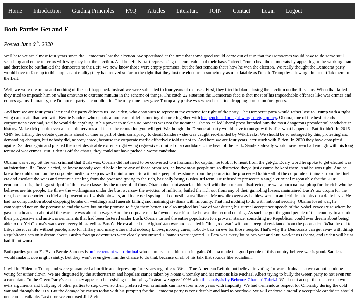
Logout (294, 11)
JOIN (215, 11)
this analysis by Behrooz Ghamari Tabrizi (239, 279)
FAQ (131, 11)
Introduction (47, 11)
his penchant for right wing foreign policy (239, 117)
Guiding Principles (93, 11)
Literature (187, 11)
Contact (241, 11)
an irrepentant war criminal (113, 251)
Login (268, 11)
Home (15, 11)
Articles (156, 11)
